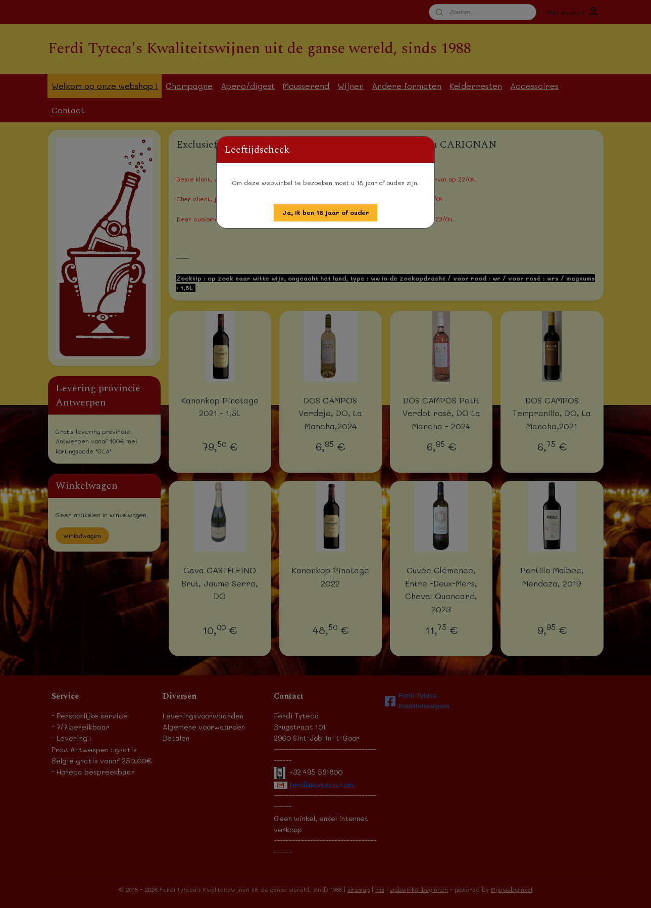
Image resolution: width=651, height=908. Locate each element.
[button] (326, 212)
